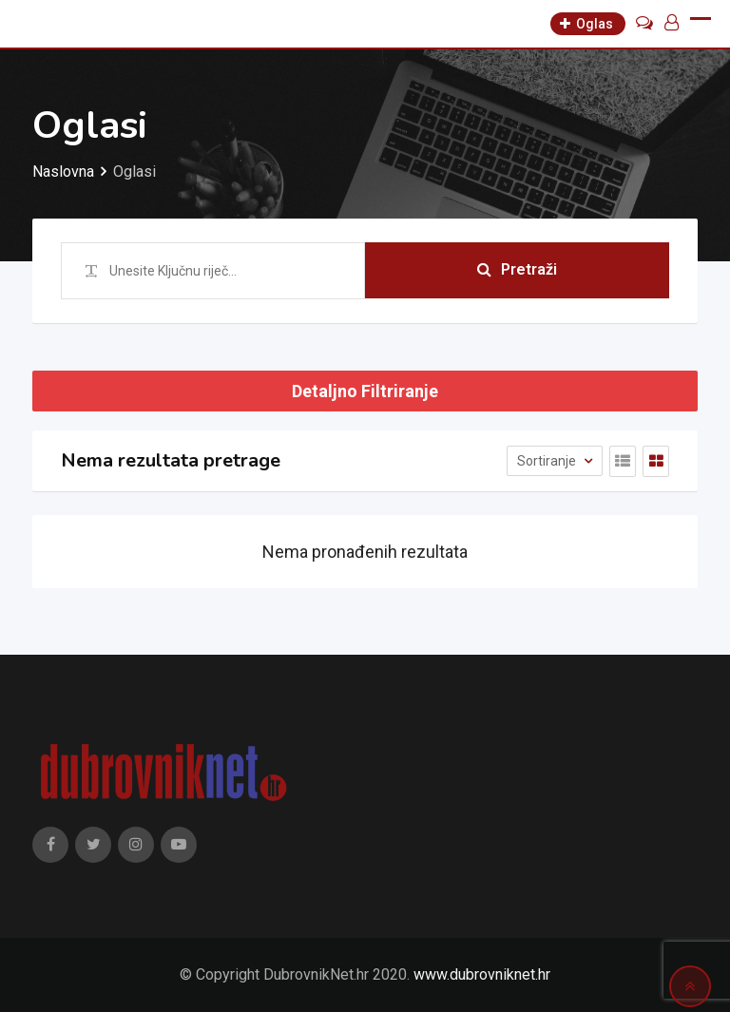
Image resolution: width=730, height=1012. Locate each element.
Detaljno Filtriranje (365, 391)
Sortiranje (548, 460)
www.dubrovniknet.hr (481, 974)
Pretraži (517, 270)
